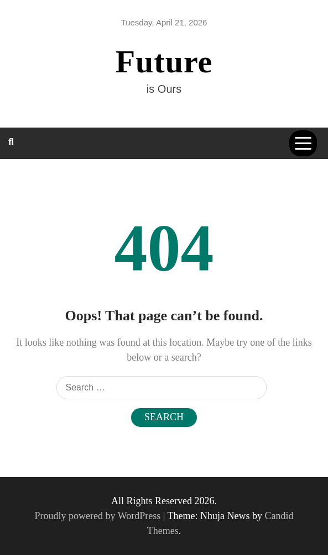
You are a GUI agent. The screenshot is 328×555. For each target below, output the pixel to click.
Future (164, 62)
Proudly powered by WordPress (99, 515)
